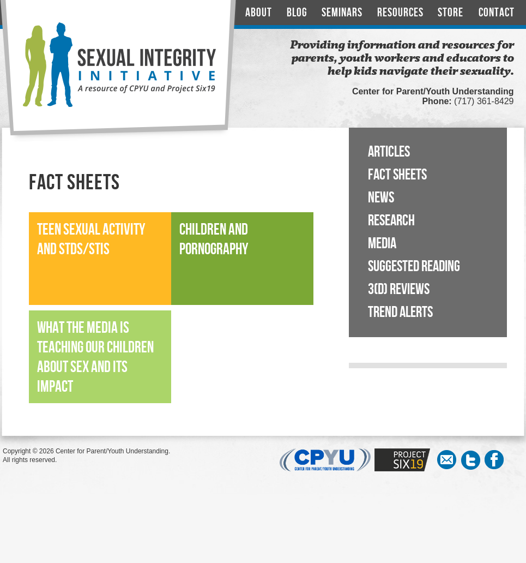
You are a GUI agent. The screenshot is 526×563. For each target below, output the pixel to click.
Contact (497, 12)
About (258, 12)
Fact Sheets (397, 175)
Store (450, 12)
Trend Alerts (400, 312)
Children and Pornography (213, 239)
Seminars (342, 12)
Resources (400, 12)
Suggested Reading (414, 266)
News (381, 198)
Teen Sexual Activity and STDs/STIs (91, 239)
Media (382, 244)
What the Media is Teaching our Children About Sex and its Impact (95, 358)
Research (391, 221)
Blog (297, 12)
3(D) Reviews (399, 289)
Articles (389, 152)
